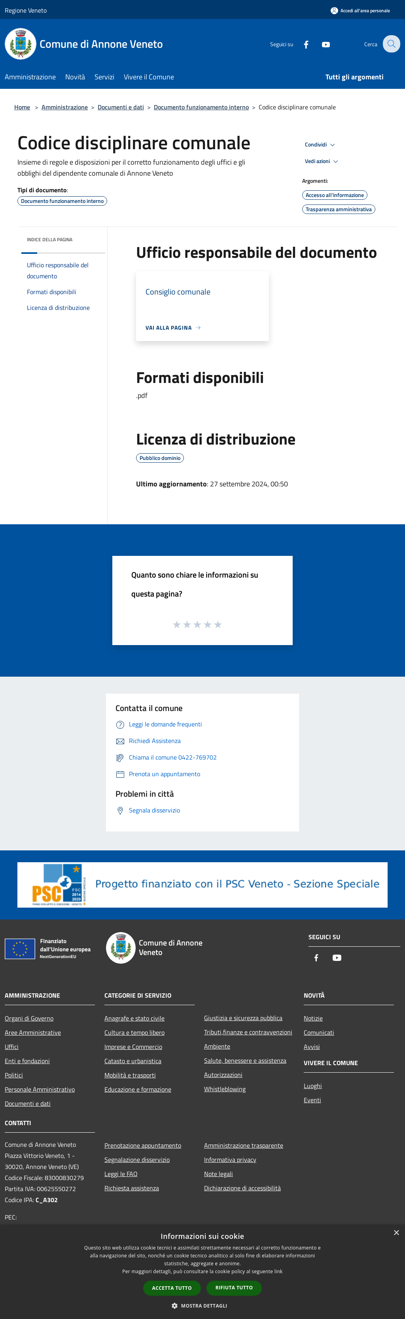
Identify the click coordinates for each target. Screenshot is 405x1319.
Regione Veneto (26, 10)
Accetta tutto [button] (172, 1288)
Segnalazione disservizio (137, 1159)
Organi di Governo (29, 1018)
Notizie (313, 1018)
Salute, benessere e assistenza (245, 1060)
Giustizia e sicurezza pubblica (243, 1018)
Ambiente (217, 1046)
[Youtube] (320, 43)
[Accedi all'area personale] (360, 10)
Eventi (312, 1100)
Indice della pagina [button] (49, 239)
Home (22, 107)
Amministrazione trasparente (243, 1145)
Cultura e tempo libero (134, 1032)
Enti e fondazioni (27, 1061)
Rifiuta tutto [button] (234, 1287)
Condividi (321, 145)
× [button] (396, 1233)
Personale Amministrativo (40, 1089)
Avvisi (312, 1046)
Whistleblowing (225, 1089)
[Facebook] (300, 43)
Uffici (12, 1046)
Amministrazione (65, 107)
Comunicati (319, 1032)
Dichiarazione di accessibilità (242, 1188)
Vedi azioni (323, 161)
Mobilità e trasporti (130, 1075)
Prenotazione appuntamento (142, 1145)
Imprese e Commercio (133, 1046)
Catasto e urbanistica (132, 1061)
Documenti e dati (121, 107)
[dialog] (202, 1272)
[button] (202, 1306)
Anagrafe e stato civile (134, 1018)
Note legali (218, 1173)
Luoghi (313, 1085)
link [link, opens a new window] (278, 1271)
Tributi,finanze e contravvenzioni (248, 1032)
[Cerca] (390, 43)
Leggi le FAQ (121, 1173)
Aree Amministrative (33, 1032)
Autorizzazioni (223, 1074)
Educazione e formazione (137, 1089)
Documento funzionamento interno (201, 107)
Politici (14, 1075)
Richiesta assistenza (131, 1188)
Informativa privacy (230, 1159)
